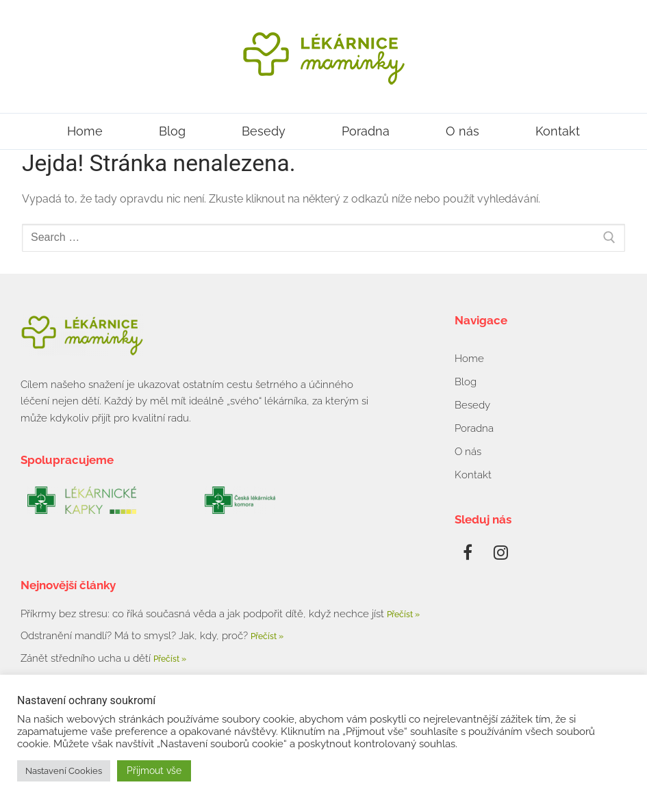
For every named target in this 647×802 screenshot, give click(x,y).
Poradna (366, 131)
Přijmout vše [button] (154, 770)
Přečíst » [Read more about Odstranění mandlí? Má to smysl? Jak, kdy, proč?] (267, 636)
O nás (462, 131)
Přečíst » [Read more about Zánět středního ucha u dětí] (169, 659)
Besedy (264, 131)
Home (85, 131)
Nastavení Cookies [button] (63, 771)
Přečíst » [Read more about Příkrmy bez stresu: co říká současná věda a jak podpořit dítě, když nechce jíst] (403, 614)
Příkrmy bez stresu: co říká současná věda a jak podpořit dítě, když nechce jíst (204, 614)
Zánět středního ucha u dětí (87, 658)
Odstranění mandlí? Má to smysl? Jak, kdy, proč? (136, 636)
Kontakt (557, 131)
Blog (172, 131)
